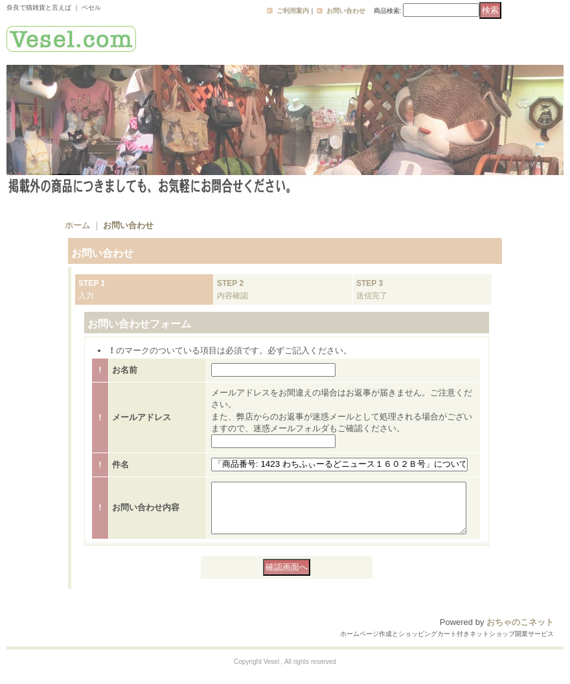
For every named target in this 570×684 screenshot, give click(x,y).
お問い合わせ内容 (145, 512)
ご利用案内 (293, 10)
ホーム (77, 225)
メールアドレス (141, 417)
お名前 (124, 370)
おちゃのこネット (520, 632)
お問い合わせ (345, 10)
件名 (120, 464)
